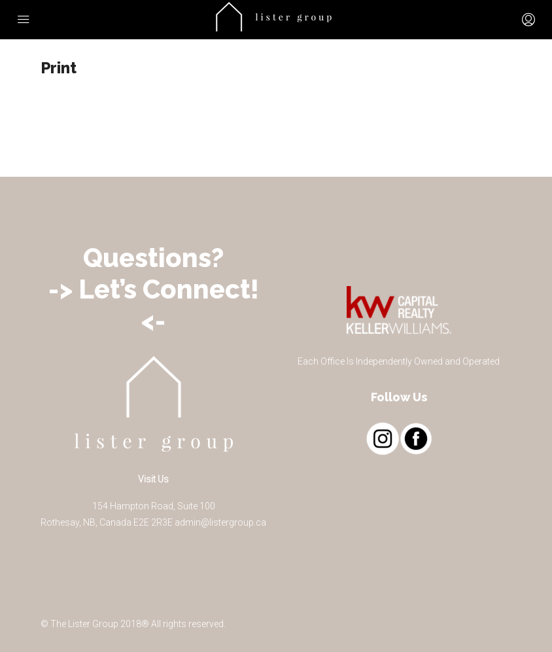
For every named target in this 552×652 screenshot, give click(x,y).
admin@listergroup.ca (220, 522)
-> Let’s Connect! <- (153, 305)
